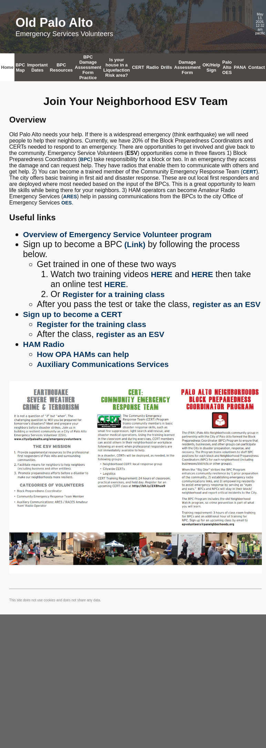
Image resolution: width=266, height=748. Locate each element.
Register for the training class (91, 324)
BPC (85, 159)
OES (66, 203)
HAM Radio (43, 344)
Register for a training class (114, 294)
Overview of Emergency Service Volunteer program (117, 234)
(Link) (133, 244)
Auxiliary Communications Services (103, 364)
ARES (70, 196)
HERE (162, 274)
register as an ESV (226, 304)
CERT (249, 172)
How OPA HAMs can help (83, 354)
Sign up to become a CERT (72, 314)
